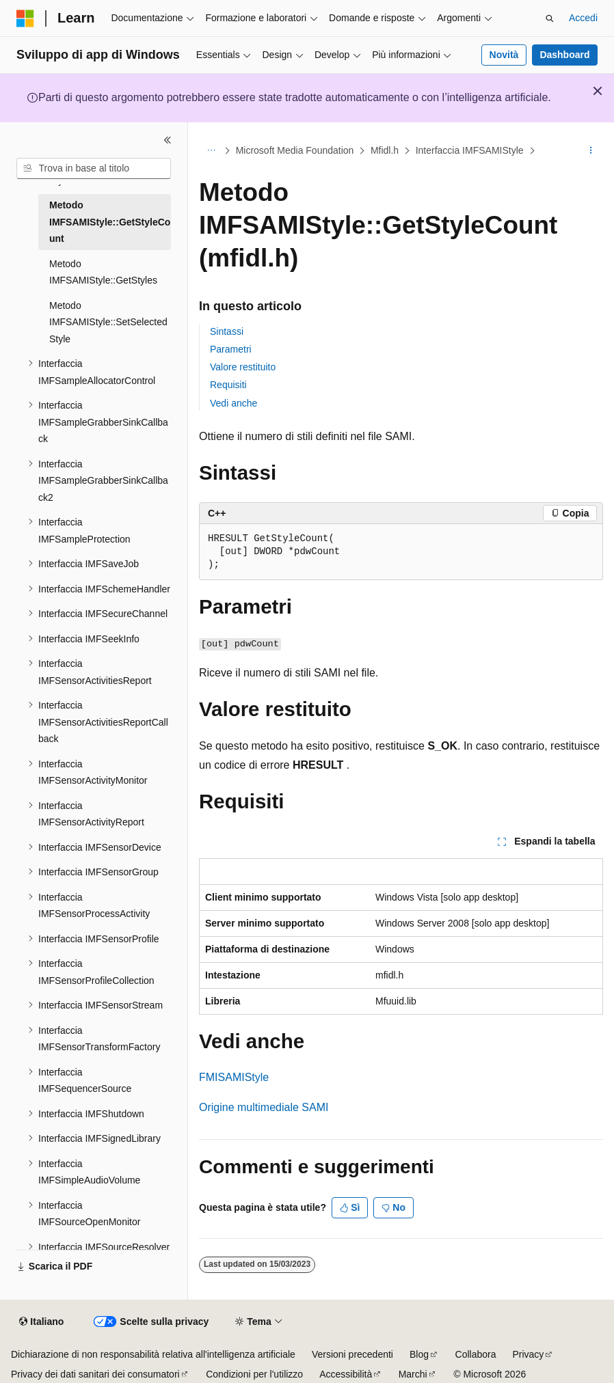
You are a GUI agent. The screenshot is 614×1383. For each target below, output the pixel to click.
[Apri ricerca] (549, 18)
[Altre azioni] (591, 151)
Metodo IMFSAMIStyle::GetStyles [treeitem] (103, 272)
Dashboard (564, 54)
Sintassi (226, 331)
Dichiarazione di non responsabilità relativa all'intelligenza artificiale (153, 1354)
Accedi (583, 17)
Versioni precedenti (352, 1354)
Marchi (413, 1374)
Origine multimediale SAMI (263, 1107)
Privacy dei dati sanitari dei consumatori (95, 1374)
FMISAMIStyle (234, 1077)
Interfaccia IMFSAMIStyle (470, 150)
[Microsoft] (25, 18)
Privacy (528, 1354)
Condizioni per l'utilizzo (254, 1374)
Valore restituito (243, 366)
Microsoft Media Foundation (295, 150)
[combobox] (93, 169)
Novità (504, 54)
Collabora (475, 1354)
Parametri (231, 349)
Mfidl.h (385, 150)
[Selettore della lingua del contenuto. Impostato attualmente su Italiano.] (41, 1322)
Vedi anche (233, 403)
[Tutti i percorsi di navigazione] (211, 151)
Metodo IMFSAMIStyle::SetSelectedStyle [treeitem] (108, 322)
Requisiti (228, 384)
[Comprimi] (167, 140)
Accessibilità (345, 1374)
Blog (419, 1354)
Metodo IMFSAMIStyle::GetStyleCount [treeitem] (109, 222)
